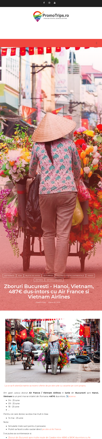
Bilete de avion (32, 276)
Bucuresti (48, 276)
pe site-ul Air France (51, 429)
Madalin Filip (41, 302)
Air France (9, 276)
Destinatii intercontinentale (70, 276)
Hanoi (90, 276)
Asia (20, 276)
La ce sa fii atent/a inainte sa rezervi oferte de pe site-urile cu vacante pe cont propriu (45, 385)
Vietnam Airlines (54, 280)
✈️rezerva (70, 396)
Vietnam (39, 280)
